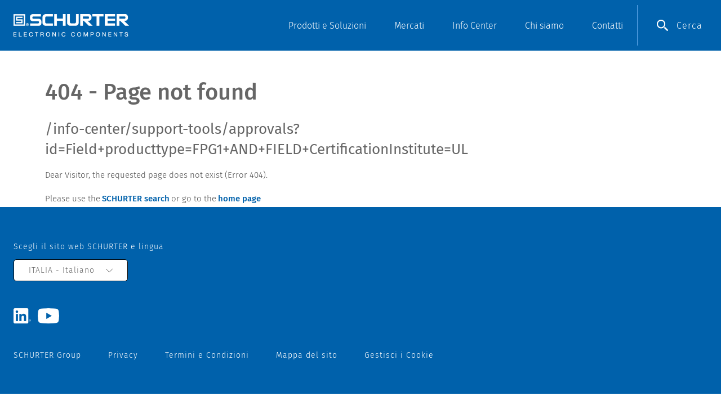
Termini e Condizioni (207, 355)
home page (239, 199)
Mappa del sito (306, 355)
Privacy (123, 355)
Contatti (607, 25)
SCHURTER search (136, 199)
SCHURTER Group (47, 355)
